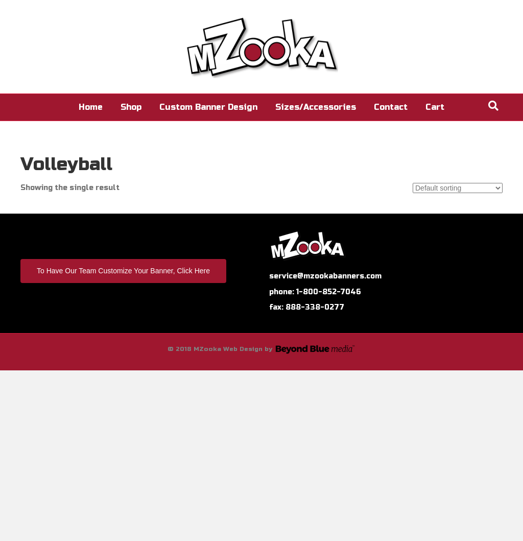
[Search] (493, 106)
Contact (391, 107)
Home (91, 107)
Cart (434, 107)
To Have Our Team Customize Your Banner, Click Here (123, 271)
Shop (131, 107)
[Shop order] (458, 188)
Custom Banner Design (208, 107)
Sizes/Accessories (315, 107)
